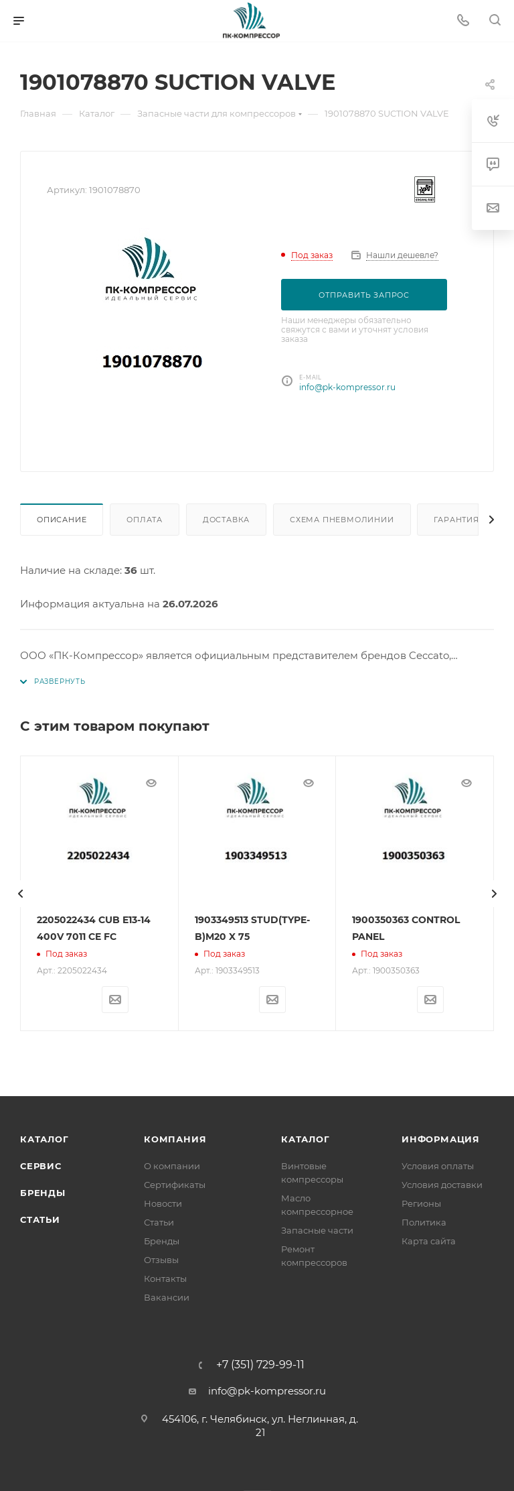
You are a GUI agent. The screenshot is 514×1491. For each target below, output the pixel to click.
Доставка (226, 519)
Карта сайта (429, 1241)
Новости (163, 1203)
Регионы (421, 1203)
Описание (61, 519)
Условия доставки (442, 1184)
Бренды (43, 1192)
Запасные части (317, 1230)
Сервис (41, 1165)
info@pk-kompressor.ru (347, 387)
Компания (175, 1139)
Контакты (165, 1278)
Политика (424, 1222)
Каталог (44, 1139)
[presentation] (20, 893)
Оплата (144, 519)
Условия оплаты (438, 1165)
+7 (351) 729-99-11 (260, 1365)
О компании (172, 1165)
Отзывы (161, 1259)
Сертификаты (174, 1184)
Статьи (40, 1219)
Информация (441, 1139)
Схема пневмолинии (342, 519)
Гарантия (456, 519)
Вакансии (166, 1297)
